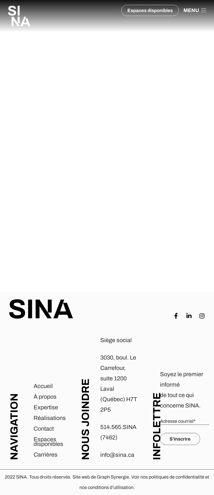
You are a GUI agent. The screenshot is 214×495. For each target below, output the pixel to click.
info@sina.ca (117, 455)
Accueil (43, 386)
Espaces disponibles (48, 441)
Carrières (45, 454)
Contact (44, 429)
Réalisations (50, 418)
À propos (45, 397)
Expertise (46, 407)
